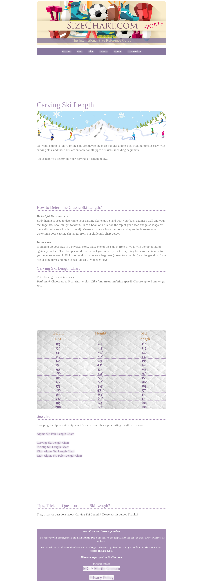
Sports (118, 51)
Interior (104, 51)
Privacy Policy (101, 577)
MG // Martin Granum (101, 568)
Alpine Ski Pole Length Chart (55, 433)
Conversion (134, 51)
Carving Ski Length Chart (53, 442)
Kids (91, 51)
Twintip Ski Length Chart (53, 447)
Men (79, 51)
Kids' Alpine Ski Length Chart (55, 451)
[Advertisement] (101, 75)
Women (66, 51)
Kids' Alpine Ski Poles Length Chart (59, 455)
